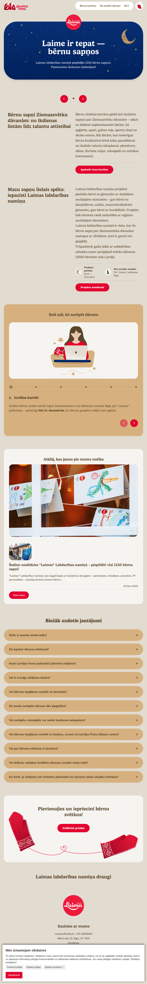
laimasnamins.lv (65, 406)
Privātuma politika (14, 967)
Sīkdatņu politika (33, 967)
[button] (64, 99)
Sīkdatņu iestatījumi (54, 967)
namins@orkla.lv (64, 933)
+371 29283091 (83, 933)
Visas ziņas (19, 595)
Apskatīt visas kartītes (94, 169)
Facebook (73, 942)
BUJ (126, 5)
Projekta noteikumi (92, 287)
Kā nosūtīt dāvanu (110, 5)
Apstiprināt (14, 975)
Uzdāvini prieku (73, 828)
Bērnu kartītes (88, 5)
